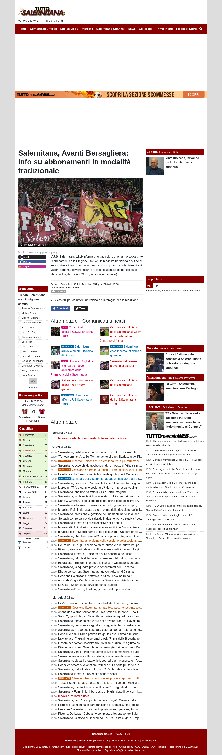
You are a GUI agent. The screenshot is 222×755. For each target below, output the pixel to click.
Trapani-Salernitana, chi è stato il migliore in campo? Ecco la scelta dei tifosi (107, 682)
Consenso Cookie (102, 734)
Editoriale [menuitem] (145, 28)
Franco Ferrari (29, 351)
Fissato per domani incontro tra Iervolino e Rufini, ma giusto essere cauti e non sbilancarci (117, 643)
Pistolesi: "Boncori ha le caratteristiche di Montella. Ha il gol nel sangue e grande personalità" (118, 704)
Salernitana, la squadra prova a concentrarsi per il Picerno (96, 567)
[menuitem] (201, 28)
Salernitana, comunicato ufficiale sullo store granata (77, 385)
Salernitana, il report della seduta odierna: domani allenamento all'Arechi (105, 629)
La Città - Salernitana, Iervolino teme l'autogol (88, 584)
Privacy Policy (122, 734)
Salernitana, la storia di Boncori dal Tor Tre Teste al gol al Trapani (100, 718)
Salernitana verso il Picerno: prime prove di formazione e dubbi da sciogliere (107, 651)
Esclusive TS (156, 407)
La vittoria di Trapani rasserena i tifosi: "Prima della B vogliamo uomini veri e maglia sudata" (117, 638)
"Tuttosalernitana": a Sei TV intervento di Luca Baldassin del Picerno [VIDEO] (108, 456)
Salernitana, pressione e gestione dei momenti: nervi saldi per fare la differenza (109, 514)
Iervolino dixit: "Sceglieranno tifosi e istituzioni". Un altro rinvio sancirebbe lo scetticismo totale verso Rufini (127, 531)
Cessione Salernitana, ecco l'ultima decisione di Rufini (100, 469)
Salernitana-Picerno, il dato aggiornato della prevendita (94, 589)
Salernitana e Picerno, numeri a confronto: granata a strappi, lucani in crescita (109, 505)
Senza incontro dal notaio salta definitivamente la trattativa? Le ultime (103, 518)
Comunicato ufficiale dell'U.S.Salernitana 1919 (123, 400)
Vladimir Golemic (31, 317)
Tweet (81, 308)
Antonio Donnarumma (33, 308)
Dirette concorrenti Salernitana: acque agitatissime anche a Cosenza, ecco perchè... (113, 647)
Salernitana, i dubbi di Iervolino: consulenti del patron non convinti (101, 558)
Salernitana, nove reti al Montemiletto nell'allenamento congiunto (100, 483)
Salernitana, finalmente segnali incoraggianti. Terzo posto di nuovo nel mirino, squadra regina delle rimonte (127, 625)
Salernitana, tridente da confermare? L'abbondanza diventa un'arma (102, 669)
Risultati (33, 387)
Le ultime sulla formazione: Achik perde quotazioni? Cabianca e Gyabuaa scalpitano (113, 474)
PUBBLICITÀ (101, 740)
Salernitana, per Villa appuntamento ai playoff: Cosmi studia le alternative (106, 700)
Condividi (61, 308)
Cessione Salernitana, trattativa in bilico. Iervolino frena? (95, 576)
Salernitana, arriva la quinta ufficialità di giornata (77, 351)
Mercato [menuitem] (87, 28)
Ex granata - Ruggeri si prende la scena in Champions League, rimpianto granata (111, 562)
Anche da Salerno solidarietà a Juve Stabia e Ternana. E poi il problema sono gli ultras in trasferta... (123, 612)
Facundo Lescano (31, 356)
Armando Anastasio (32, 322)
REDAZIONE (85, 740)
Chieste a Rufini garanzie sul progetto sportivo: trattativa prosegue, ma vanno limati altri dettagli (127, 678)
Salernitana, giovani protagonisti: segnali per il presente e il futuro (100, 660)
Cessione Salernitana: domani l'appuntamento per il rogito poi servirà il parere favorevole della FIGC (123, 709)
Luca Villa (27, 341)
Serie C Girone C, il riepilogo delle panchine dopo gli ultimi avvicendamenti (106, 500)
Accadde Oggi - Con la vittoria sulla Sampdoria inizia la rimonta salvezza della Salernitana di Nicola (122, 580)
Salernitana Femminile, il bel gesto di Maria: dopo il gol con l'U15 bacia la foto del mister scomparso (123, 691)
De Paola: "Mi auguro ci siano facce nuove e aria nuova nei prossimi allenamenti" (111, 545)
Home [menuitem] (22, 28)
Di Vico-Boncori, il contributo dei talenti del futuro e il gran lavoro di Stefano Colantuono (115, 603)
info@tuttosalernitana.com (130, 750)
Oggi (149, 285)
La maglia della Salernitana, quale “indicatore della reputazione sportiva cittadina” (117, 478)
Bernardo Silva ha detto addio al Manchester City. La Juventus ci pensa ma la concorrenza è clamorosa (172, 496)
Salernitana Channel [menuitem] (110, 28)
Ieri (156, 285)
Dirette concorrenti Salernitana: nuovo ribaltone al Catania (96, 571)
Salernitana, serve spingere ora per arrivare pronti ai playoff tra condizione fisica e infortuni (117, 620)
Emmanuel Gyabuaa (32, 365)
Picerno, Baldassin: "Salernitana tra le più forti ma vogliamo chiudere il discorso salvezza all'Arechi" (129, 461)
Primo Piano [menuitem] (164, 28)
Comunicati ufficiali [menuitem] (43, 28)
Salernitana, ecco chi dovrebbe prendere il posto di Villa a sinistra (100, 465)
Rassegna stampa (159, 377)
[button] (33, 381)
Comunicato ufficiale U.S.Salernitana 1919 (77, 332)
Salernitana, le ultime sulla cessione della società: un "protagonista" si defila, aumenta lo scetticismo (130, 540)
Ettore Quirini (29, 327)
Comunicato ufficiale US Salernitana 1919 (76, 400)
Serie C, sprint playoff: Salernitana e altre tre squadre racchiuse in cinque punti (109, 616)
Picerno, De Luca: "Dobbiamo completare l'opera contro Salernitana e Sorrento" (110, 713)
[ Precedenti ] (33, 420)
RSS (155, 740)
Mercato (152, 348)
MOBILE (146, 740)
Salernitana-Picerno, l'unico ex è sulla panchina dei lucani (95, 553)
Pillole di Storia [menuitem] (186, 28)
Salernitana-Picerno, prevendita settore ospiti (87, 673)
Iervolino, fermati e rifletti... (75, 696)
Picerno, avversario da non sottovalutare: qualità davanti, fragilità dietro (104, 549)
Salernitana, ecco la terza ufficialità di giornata (126, 351)
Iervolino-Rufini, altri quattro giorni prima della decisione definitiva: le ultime (107, 509)
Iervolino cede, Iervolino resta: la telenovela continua (92, 438)
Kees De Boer (29, 332)
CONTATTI (134, 740)
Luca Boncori (29, 375)
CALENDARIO (118, 740)
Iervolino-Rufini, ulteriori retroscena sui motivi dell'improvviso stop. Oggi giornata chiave (115, 527)
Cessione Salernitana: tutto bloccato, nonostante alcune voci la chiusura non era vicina (121, 607)
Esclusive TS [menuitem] (69, 28)
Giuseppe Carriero (31, 337)
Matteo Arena (29, 313)
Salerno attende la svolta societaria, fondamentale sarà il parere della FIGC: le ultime (113, 656)
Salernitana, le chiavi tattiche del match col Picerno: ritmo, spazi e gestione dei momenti (115, 496)
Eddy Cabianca (30, 370)
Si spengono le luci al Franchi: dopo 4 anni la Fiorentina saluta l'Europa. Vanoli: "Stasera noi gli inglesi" (173, 473)
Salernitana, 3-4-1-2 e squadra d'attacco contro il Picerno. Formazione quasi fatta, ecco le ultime (121, 452)
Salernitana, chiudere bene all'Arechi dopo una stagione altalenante (102, 536)
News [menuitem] (132, 28)
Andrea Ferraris (30, 346)
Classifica (26, 428)
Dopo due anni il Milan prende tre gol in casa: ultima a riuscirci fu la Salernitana (109, 634)
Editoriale (153, 151)
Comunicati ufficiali (70, 284)
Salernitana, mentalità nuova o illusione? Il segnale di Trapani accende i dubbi (109, 687)
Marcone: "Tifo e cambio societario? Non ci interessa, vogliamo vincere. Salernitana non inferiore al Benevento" (130, 487)
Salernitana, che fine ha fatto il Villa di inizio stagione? (93, 492)
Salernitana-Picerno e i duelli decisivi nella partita (90, 523)
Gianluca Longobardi (33, 361)
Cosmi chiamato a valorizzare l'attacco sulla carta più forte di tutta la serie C (107, 665)
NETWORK (71, 740)
